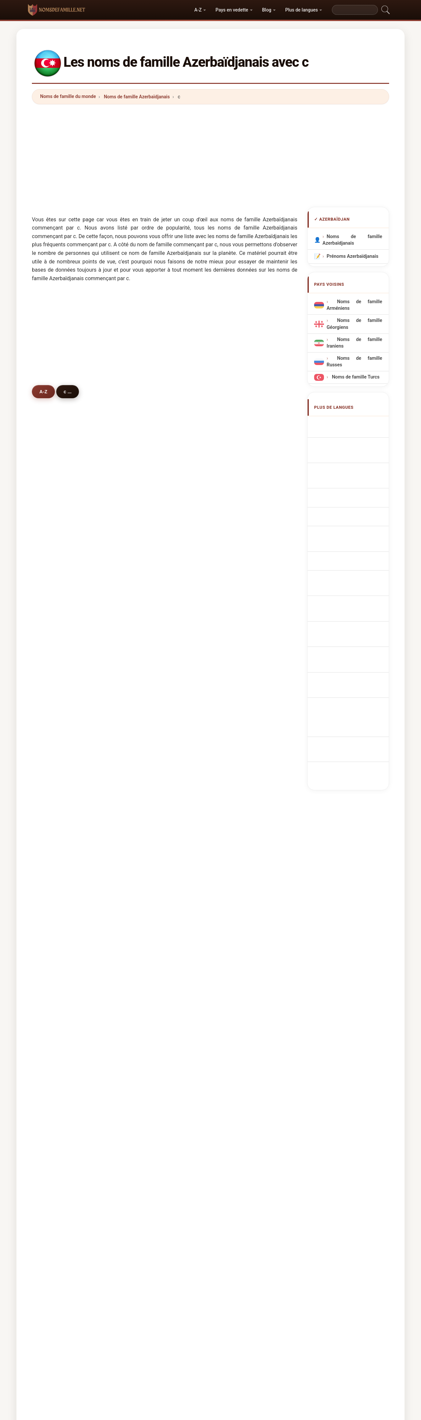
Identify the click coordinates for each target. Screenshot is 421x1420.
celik (144, 764)
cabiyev (238, 556)
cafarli (237, 588)
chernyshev (242, 796)
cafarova (59, 508)
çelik (144, 956)
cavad (146, 716)
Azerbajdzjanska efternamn (346, 640)
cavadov (58, 524)
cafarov (147, 508)
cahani (56, 748)
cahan (146, 796)
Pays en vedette (231, 9)
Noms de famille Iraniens (354, 343)
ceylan (146, 844)
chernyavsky (244, 971)
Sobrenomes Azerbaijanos (342, 502)
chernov (148, 732)
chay (54, 1003)
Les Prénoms (215, 1191)
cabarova (149, 668)
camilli (146, 700)
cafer (235, 860)
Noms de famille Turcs (355, 377)
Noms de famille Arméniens (354, 305)
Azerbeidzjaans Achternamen (354, 533)
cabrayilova (62, 540)
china (236, 812)
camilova (240, 668)
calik (144, 988)
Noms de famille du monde (68, 96)
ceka (144, 780)
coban (236, 908)
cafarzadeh (61, 652)
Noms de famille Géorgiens (354, 324)
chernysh (59, 988)
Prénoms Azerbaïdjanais (353, 256)
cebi (234, 940)
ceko (235, 828)
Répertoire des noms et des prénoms (278, 1191)
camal (236, 700)
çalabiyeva (241, 604)
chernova (240, 780)
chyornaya (241, 924)
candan (57, 971)
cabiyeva (149, 556)
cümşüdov (151, 636)
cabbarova (151, 524)
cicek (235, 764)
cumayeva (60, 620)
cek (53, 940)
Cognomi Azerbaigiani (354, 468)
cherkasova (242, 891)
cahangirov (61, 588)
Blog (266, 9)
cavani (146, 748)
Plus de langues (301, 9)
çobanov (239, 652)
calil (144, 1019)
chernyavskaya (156, 908)
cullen (146, 924)
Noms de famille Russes (354, 361)
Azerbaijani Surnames (354, 437)
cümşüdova (243, 636)
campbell (59, 1036)
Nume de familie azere (354, 624)
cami (54, 716)
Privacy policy (341, 1191)
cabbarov (240, 524)
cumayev (240, 620)
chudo (146, 828)
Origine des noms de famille (163, 1191)
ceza (144, 1003)
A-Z (198, 9)
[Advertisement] (210, 156)
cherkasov (60, 891)
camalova (60, 572)
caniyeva (59, 668)
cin (52, 860)
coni (54, 732)
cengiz (56, 844)
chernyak (240, 876)
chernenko (151, 860)
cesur (145, 876)
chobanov (240, 732)
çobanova (150, 652)
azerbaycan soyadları (353, 656)
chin (54, 828)
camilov (148, 684)
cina (144, 940)
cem (234, 956)
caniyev (238, 684)
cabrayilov (150, 540)
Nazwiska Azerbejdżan (355, 518)
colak (236, 1019)
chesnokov (61, 876)
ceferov (147, 588)
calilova (238, 540)
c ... (70, 391)
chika (55, 812)
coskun (238, 844)
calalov (147, 604)
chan (144, 891)
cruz (54, 1019)
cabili (235, 748)
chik (234, 716)
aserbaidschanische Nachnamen (350, 452)
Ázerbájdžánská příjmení (346, 552)
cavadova (240, 508)
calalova (58, 604)
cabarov (58, 684)
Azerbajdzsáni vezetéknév (344, 609)
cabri (145, 812)
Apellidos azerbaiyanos (355, 424)
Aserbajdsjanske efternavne (346, 571)
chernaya (59, 908)
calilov (56, 556)
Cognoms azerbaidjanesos (344, 483)
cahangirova (243, 572)
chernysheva (63, 924)
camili (146, 971)
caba (235, 988)
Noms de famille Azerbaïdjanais (137, 96)
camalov (148, 572)
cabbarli (58, 636)
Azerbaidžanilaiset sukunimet (348, 590)
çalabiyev (150, 620)
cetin (55, 780)
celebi (56, 764)
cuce (235, 1003)
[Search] (355, 10)
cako (54, 796)
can (53, 700)
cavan (55, 956)
